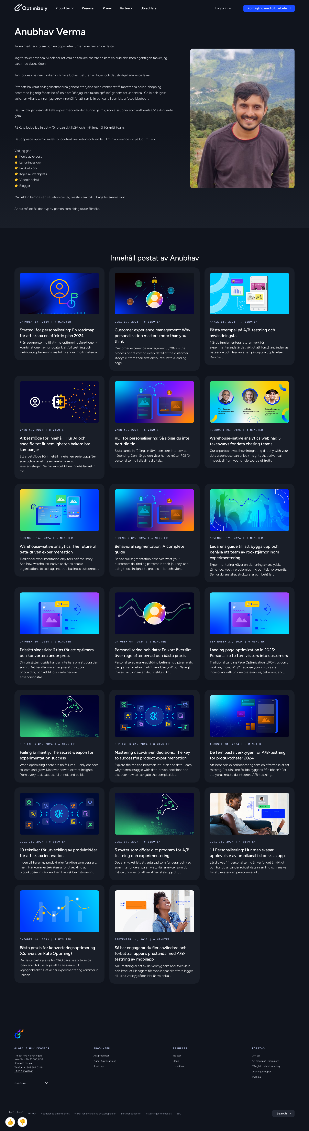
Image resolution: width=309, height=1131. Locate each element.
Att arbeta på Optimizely (265, 1061)
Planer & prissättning (104, 1061)
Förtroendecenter (131, 1113)
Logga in (223, 8)
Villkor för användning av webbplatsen (95, 1113)
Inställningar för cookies (158, 1113)
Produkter (65, 8)
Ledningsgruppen (262, 1071)
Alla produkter (101, 1055)
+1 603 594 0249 (23, 1071)
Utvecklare (148, 8)
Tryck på (256, 1076)
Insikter (177, 1055)
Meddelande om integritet (55, 1113)
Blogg (176, 1061)
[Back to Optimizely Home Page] (30, 8)
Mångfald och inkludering (266, 1066)
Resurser (88, 8)
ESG (179, 1113)
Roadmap (98, 1066)
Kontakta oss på (23, 1063)
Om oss (256, 1055)
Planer (107, 8)
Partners (126, 8)
